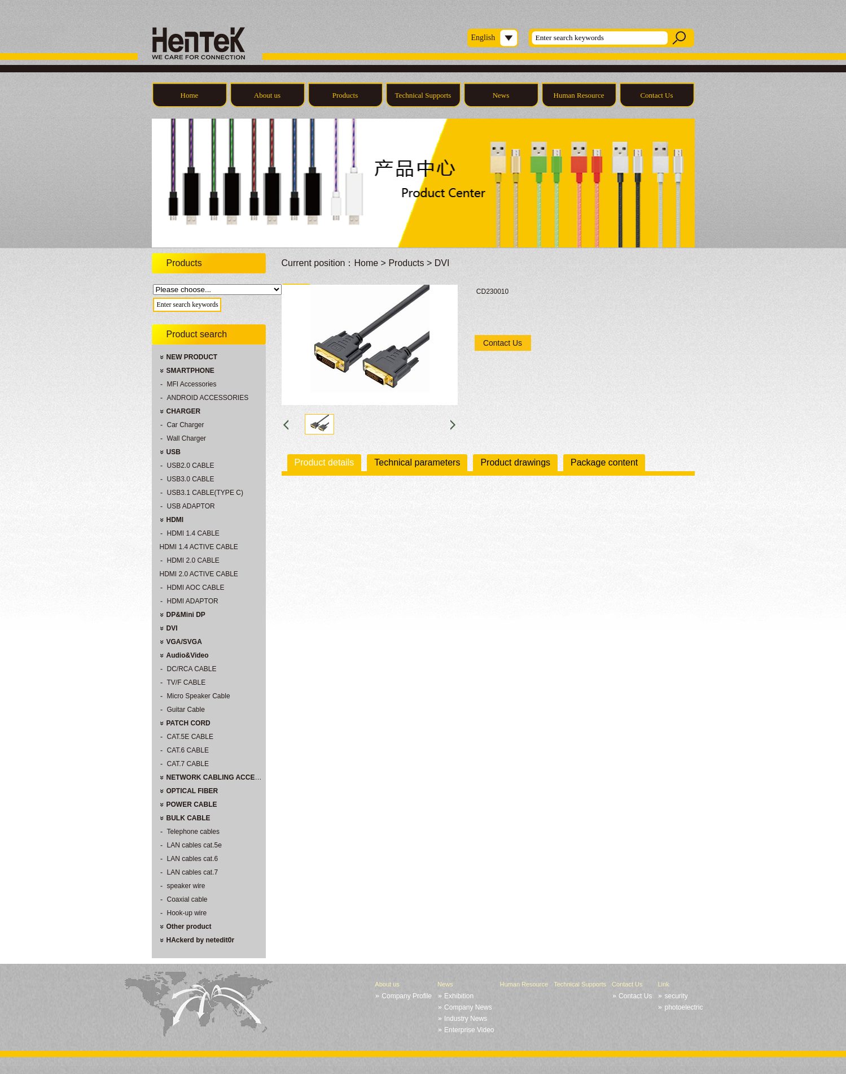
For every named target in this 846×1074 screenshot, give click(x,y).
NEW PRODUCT (192, 357)
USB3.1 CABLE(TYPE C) (205, 493)
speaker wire (186, 886)
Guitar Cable (186, 710)
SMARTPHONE (190, 371)
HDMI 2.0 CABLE (193, 560)
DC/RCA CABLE (192, 669)
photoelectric (683, 1007)
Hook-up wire (187, 913)
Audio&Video (187, 655)
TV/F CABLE (186, 682)
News (501, 95)
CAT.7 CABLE (188, 764)
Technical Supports (423, 95)
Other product (189, 926)
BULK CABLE (188, 818)
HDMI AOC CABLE (196, 588)
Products (345, 95)
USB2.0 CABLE (190, 465)
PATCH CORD (188, 723)
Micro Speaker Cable (198, 696)
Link (663, 984)
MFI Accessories (192, 384)
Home (190, 95)
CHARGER (183, 411)
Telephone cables (193, 832)
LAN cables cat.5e (194, 845)
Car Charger (185, 425)
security (675, 996)
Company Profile (407, 996)
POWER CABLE (191, 804)
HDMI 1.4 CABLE (193, 533)
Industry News (465, 1019)
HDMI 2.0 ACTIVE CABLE (199, 574)
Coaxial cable (187, 899)
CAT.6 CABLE (188, 750)
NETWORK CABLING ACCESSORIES (225, 777)
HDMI (175, 520)
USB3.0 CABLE (190, 479)
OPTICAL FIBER (192, 791)
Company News (468, 1007)
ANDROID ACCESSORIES (208, 398)
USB (173, 452)
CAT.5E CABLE (190, 737)
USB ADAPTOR (191, 506)
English (483, 37)
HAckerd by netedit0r (200, 940)
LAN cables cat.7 (192, 872)
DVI (172, 628)
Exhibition (459, 996)
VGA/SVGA (184, 642)
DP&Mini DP (185, 615)
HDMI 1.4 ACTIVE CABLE (199, 547)
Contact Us (656, 95)
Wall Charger (187, 438)
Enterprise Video (469, 1030)
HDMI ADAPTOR (192, 601)
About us (267, 95)
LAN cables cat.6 (192, 859)
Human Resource (579, 95)
